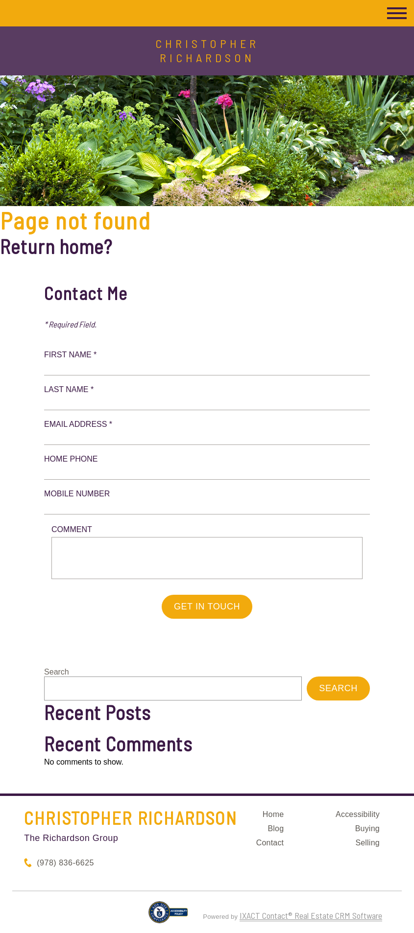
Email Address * (78, 424)
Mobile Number (77, 494)
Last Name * (69, 389)
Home (273, 814)
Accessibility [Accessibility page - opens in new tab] (358, 814)
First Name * (70, 354)
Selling (367, 843)
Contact (270, 843)
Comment (71, 529)
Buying (367, 828)
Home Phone (70, 459)
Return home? (56, 246)
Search (56, 672)
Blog (276, 828)
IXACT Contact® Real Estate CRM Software (311, 915)
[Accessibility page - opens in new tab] (168, 916)
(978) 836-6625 (65, 863)
